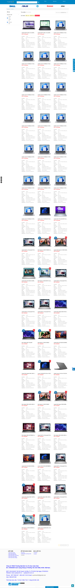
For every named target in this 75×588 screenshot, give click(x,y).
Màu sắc (23, 38)
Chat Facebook (50, 587)
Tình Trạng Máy (24, 133)
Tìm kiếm (12, 9)
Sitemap (22, 555)
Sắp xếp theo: (61, 12)
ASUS (10, 19)
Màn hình (23, 44)
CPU (22, 37)
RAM (22, 42)
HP (9, 20)
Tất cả (10, 16)
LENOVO (10, 22)
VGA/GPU (23, 139)
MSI (9, 23)
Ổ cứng (23, 43)
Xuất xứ (23, 41)
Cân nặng (23, 36)
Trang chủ (8, 9)
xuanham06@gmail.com (39, 575)
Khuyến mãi (23, 47)
